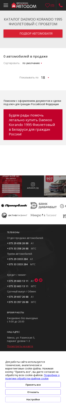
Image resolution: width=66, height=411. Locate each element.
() (52, 5)
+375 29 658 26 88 (17, 243)
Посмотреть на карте (20, 346)
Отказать (33, 392)
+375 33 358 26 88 (17, 248)
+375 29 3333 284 (17, 259)
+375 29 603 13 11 (17, 281)
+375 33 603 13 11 (17, 286)
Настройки (33, 399)
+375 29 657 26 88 (17, 296)
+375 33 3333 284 (17, 264)
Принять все (33, 384)
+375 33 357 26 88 (17, 302)
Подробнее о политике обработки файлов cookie (32, 376)
